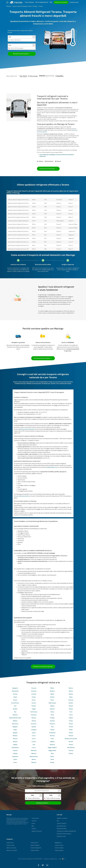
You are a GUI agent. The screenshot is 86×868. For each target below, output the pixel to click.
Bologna (15, 732)
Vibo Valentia (71, 747)
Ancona (15, 694)
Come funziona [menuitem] (29, 2)
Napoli (52, 694)
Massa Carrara (34, 756)
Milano (52, 688)
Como (15, 762)
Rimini (52, 756)
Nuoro (52, 700)
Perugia (52, 717)
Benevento (15, 723)
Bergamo (15, 726)
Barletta (15, 715)
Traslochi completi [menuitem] (59, 847)
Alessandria (15, 691)
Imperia (34, 726)
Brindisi (15, 741)
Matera (34, 759)
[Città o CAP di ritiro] (22, 40)
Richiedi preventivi (21, 54)
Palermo (52, 709)
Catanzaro (15, 756)
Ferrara (34, 703)
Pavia (52, 715)
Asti (15, 706)
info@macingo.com (51, 467)
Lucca (33, 747)
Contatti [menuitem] (34, 828)
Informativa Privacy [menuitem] (61, 826)
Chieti (15, 759)
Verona (71, 744)
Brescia (15, 738)
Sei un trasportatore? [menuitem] (41, 2)
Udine (70, 729)
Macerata (33, 750)
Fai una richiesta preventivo (22, 496)
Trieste (71, 726)
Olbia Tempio (52, 703)
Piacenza (52, 723)
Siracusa (70, 700)
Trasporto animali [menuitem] (35, 850)
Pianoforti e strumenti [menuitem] (11, 850)
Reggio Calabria (52, 747)
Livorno (34, 741)
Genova (34, 717)
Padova (52, 706)
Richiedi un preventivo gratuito (43, 666)
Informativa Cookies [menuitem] (61, 828)
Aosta (15, 697)
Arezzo (15, 700)
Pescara (52, 720)
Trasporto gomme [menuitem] (59, 850)
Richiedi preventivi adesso (43, 358)
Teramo (71, 709)
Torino (71, 715)
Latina (33, 732)
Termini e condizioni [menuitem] (61, 823)
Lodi (34, 744)
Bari (15, 712)
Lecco (33, 738)
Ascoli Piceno (15, 703)
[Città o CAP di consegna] (22, 48)
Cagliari (15, 744)
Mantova (33, 753)
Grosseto (33, 723)
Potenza (52, 735)
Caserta (15, 750)
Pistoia (52, 729)
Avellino (15, 709)
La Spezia (33, 729)
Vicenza (71, 750)
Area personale (74, 2)
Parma (52, 712)
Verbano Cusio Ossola (71, 738)
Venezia (71, 735)
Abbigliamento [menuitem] (58, 842)
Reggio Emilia (52, 750)
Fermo (34, 700)
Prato (52, 738)
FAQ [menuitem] (51, 2)
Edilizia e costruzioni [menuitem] (11, 847)
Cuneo (34, 697)
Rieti (52, 753)
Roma (52, 759)
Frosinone (34, 715)
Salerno (71, 688)
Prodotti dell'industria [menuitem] (36, 847)
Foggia (34, 709)
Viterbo (71, 753)
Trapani (71, 717)
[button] (7, 2)
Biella (15, 729)
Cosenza (33, 688)
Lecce (33, 735)
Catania (15, 753)
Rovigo (52, 762)
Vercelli (71, 741)
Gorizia (34, 720)
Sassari (71, 691)
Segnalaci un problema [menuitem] (62, 818)
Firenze (34, 706)
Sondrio (71, 703)
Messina (33, 762)
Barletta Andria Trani (15, 717)
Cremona (33, 691)
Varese (71, 732)
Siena (70, 697)
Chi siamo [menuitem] (34, 820)
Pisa (52, 726)
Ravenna (52, 744)
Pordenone (52, 732)
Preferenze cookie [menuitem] (61, 836)
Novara (52, 697)
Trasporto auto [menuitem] (10, 842)
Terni (70, 712)
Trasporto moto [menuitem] (34, 842)
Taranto (71, 706)
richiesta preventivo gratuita (26, 429)
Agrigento (15, 688)
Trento (71, 720)
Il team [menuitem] (33, 823)
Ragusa (52, 741)
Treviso (71, 723)
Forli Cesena (33, 712)
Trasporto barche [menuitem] (59, 845)
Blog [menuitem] (33, 826)
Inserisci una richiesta (61, 2)
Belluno (15, 720)
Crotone (33, 694)
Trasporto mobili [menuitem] (10, 845)
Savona (71, 694)
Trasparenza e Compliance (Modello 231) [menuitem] (66, 831)
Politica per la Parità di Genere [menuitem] (64, 833)
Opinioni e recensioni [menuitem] (37, 831)
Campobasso (15, 747)
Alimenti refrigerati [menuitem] (35, 845)
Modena (52, 691)
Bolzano (15, 735)
